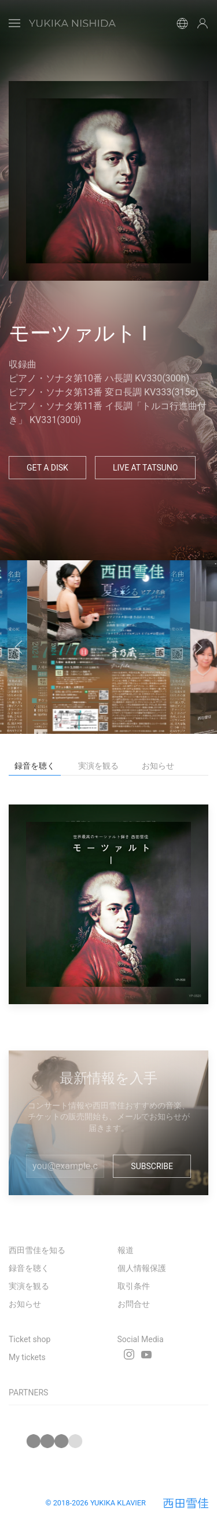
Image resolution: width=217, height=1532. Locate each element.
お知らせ (25, 1304)
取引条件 (133, 1286)
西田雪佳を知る (37, 1250)
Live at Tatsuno (145, 467)
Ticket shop (29, 1339)
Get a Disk (47, 467)
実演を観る (29, 1286)
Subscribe (152, 1166)
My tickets (27, 1357)
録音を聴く (29, 1268)
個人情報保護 (141, 1268)
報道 (125, 1250)
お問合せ (133, 1304)
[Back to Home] (72, 23)
